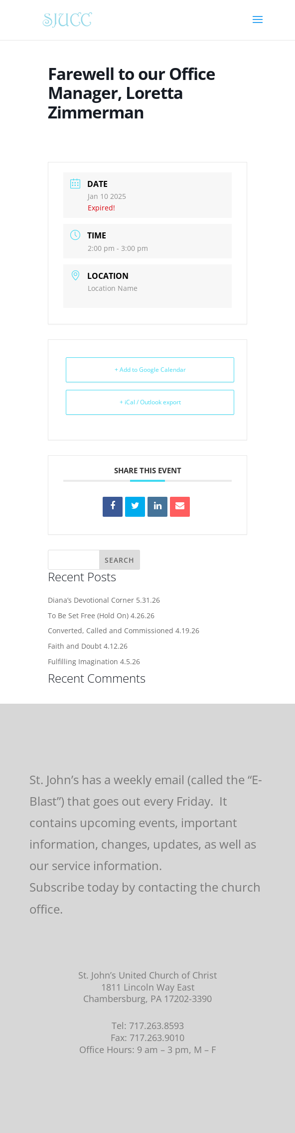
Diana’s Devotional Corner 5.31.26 (104, 600)
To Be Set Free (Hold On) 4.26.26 (101, 615)
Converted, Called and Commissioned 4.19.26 (123, 630)
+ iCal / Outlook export (150, 402)
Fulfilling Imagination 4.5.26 (94, 661)
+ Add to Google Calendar (150, 369)
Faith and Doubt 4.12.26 (88, 646)
